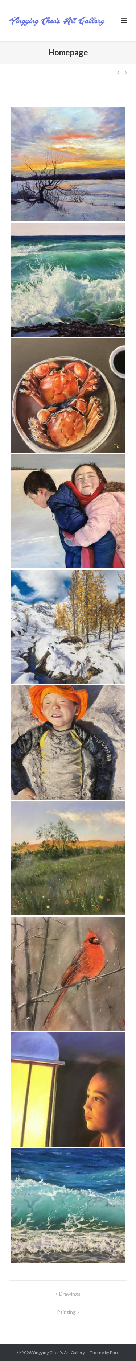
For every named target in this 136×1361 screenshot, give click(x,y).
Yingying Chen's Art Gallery (58, 1352)
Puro (114, 1352)
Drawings (70, 1294)
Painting (66, 1312)
